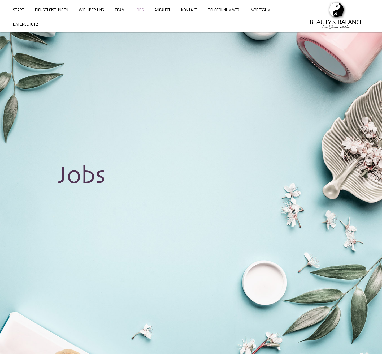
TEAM (120, 10)
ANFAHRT (162, 10)
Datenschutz (25, 24)
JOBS (139, 10)
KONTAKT (189, 10)
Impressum (260, 10)
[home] (336, 16)
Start (18, 10)
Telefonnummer (223, 10)
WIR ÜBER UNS (91, 10)
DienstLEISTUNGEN (51, 10)
